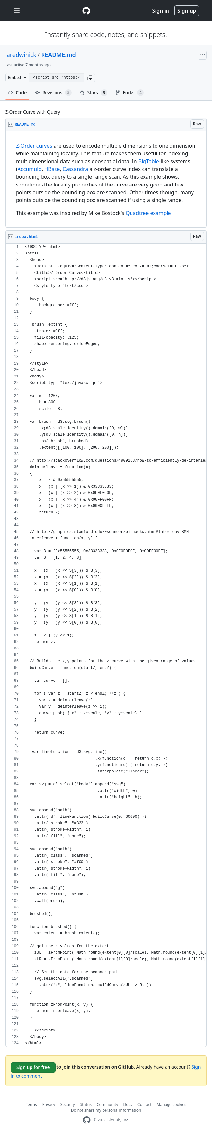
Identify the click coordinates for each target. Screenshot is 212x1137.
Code (17, 92)
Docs (127, 1104)
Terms (31, 1104)
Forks (129, 92)
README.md (58, 55)
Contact (144, 1104)
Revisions (53, 92)
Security (67, 1104)
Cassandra (75, 169)
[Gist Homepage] (86, 11)
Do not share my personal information (106, 1110)
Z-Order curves (34, 145)
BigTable (148, 161)
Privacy (48, 1104)
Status (86, 1104)
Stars (93, 92)
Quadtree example (148, 213)
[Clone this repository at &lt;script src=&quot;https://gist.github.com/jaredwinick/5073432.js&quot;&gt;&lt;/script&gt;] (56, 77)
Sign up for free (33, 1067)
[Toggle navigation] (17, 11)
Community (107, 1104)
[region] (106, 179)
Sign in (160, 10)
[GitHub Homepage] (87, 1120)
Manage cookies (171, 1104)
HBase (52, 169)
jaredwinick (20, 55)
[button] (89, 77)
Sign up (186, 10)
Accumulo (30, 169)
